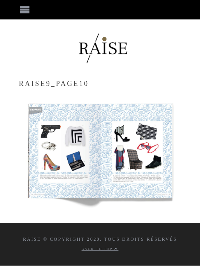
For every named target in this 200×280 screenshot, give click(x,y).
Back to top (100, 249)
